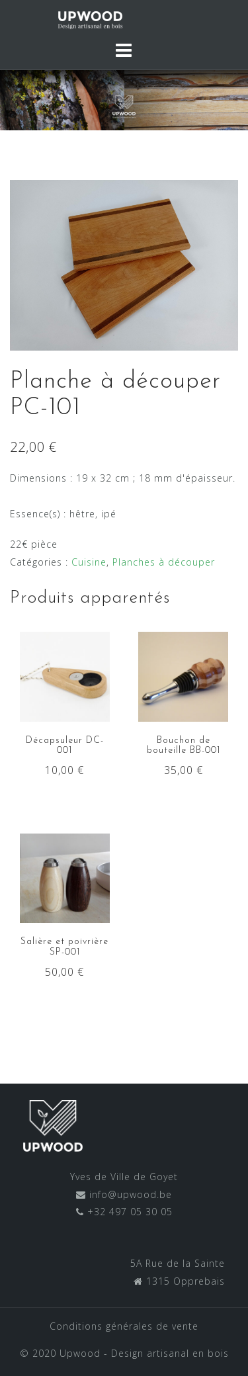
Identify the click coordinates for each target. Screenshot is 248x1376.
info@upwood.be (129, 1194)
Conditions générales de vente (124, 1326)
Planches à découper (163, 562)
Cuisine (88, 562)
